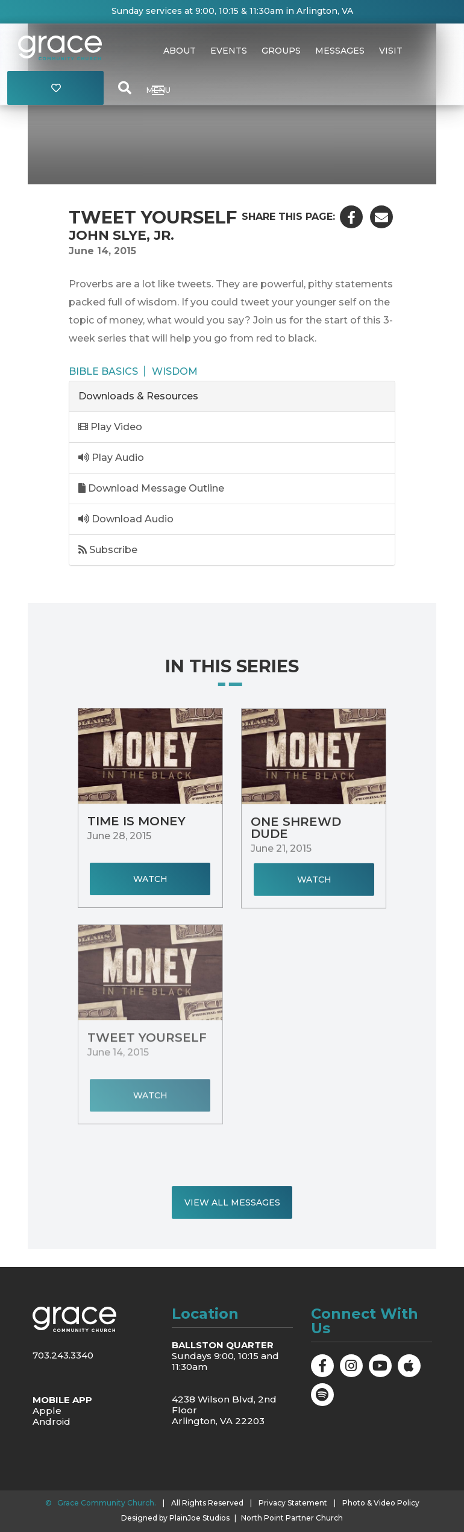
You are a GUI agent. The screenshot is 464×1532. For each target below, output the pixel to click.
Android (52, 1421)
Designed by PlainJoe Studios (175, 1518)
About (179, 50)
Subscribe (107, 549)
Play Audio (111, 457)
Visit (391, 50)
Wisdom (175, 371)
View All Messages (232, 1202)
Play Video (110, 427)
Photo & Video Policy (380, 1502)
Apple (47, 1410)
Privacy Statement (293, 1502)
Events (228, 50)
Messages (340, 50)
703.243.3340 (63, 1355)
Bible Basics (103, 371)
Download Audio (126, 519)
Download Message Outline (151, 488)
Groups (281, 50)
